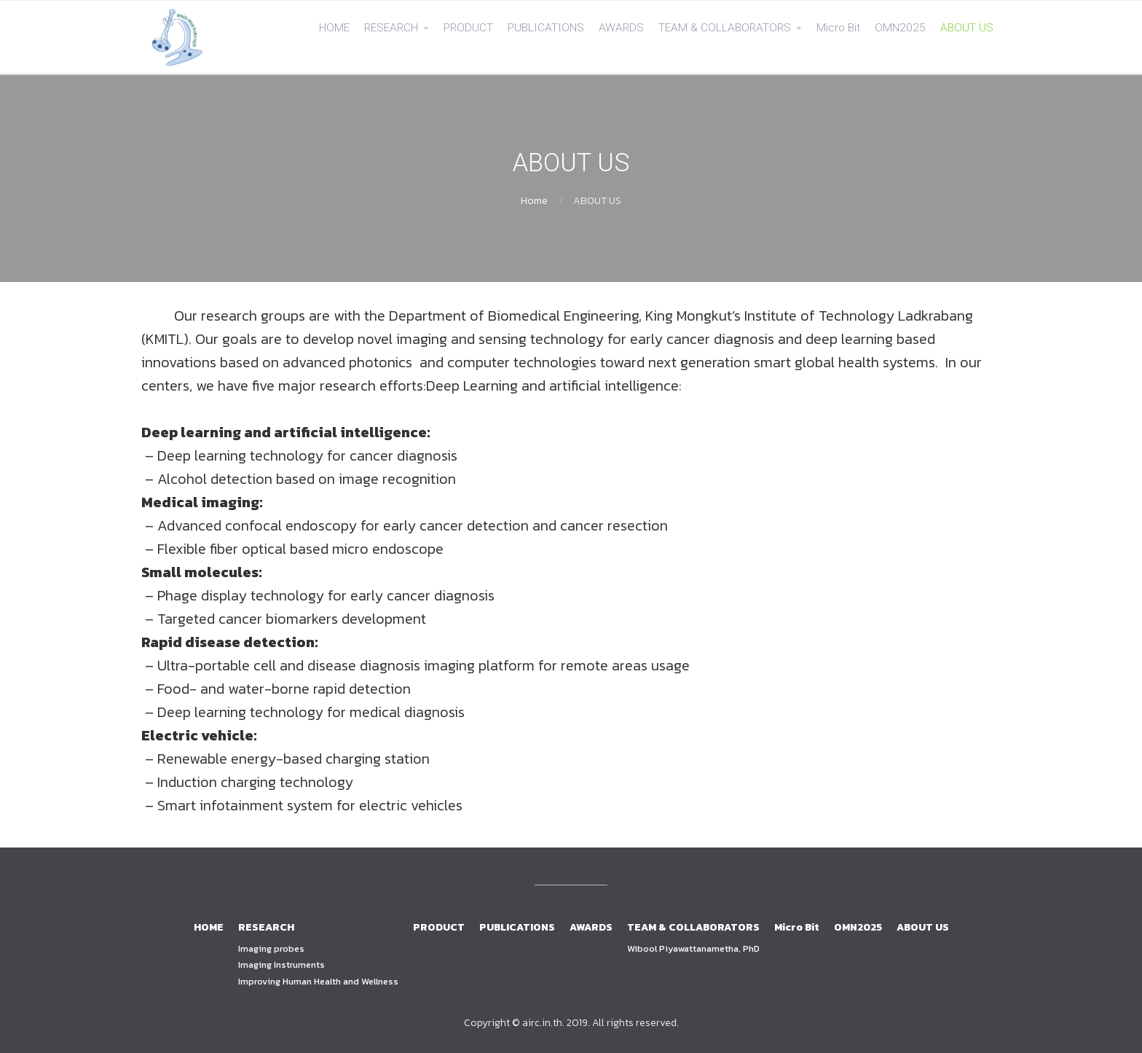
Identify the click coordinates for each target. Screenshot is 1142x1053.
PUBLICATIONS (546, 27)
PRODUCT (468, 27)
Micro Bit (838, 27)
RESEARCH (391, 27)
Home (534, 200)
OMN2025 (900, 27)
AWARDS (621, 27)
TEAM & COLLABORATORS (724, 27)
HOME (334, 27)
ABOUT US (966, 27)
